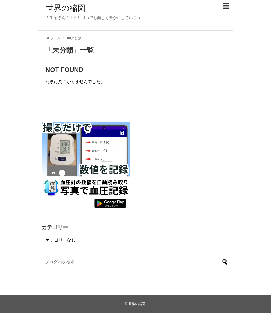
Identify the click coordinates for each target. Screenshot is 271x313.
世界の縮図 (65, 8)
